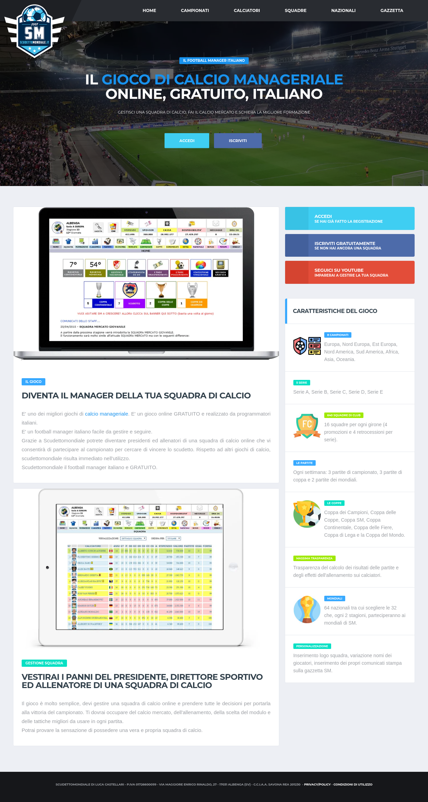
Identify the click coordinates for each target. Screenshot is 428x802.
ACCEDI (186, 140)
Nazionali (343, 10)
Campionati (195, 10)
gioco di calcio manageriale (222, 79)
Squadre (295, 10)
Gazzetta (392, 10)
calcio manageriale (106, 414)
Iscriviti (238, 140)
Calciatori (247, 10)
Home (149, 10)
